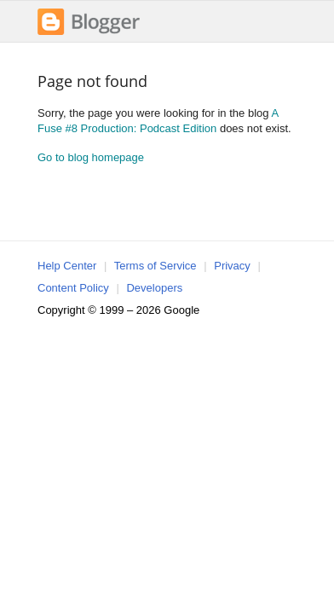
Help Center (66, 265)
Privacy (232, 265)
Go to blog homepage (90, 157)
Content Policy (73, 287)
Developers (154, 287)
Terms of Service (155, 265)
